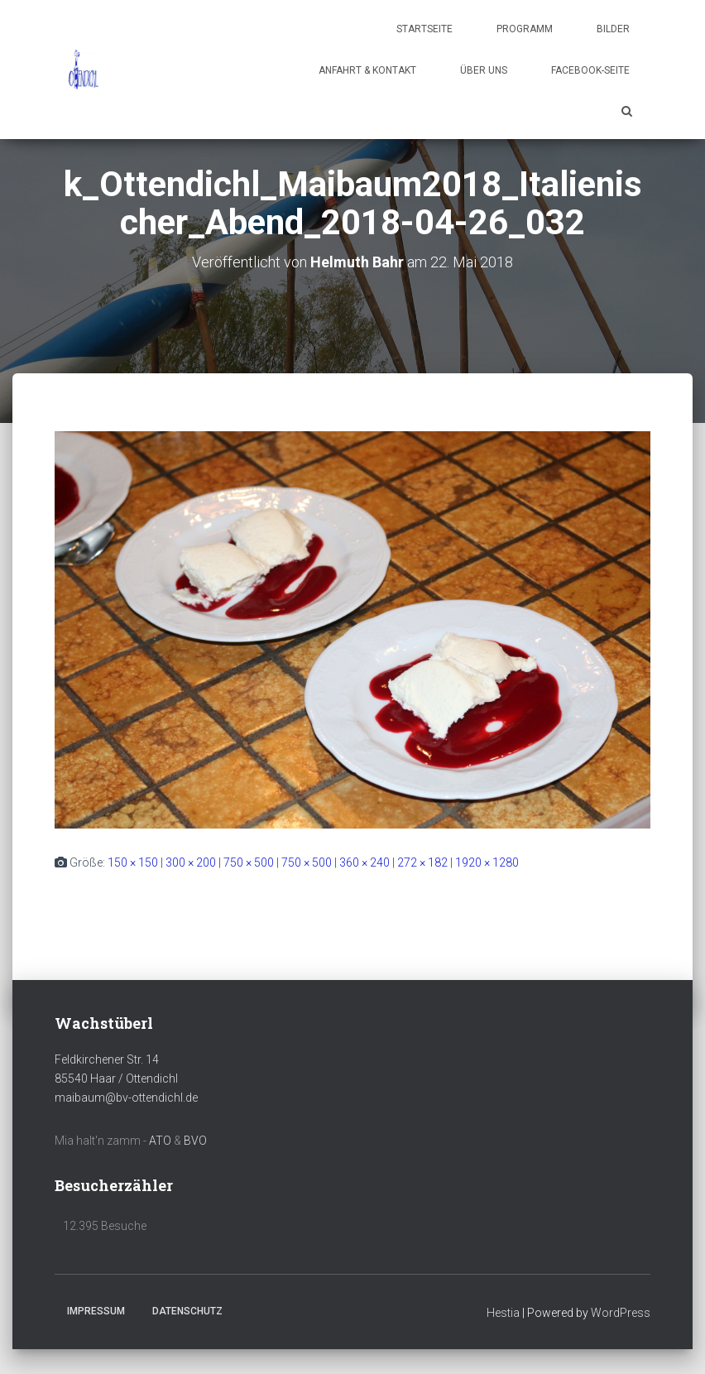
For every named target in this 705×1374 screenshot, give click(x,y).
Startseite (424, 29)
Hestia (503, 1312)
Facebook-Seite (590, 70)
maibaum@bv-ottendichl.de (126, 1097)
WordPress (620, 1312)
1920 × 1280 (487, 862)
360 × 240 (364, 862)
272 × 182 (422, 862)
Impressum (96, 1311)
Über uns (483, 70)
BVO (195, 1140)
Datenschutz (187, 1311)
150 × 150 (133, 862)
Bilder (613, 29)
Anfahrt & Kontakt (367, 70)
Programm (524, 29)
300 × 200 (190, 862)
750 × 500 (248, 862)
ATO (160, 1140)
